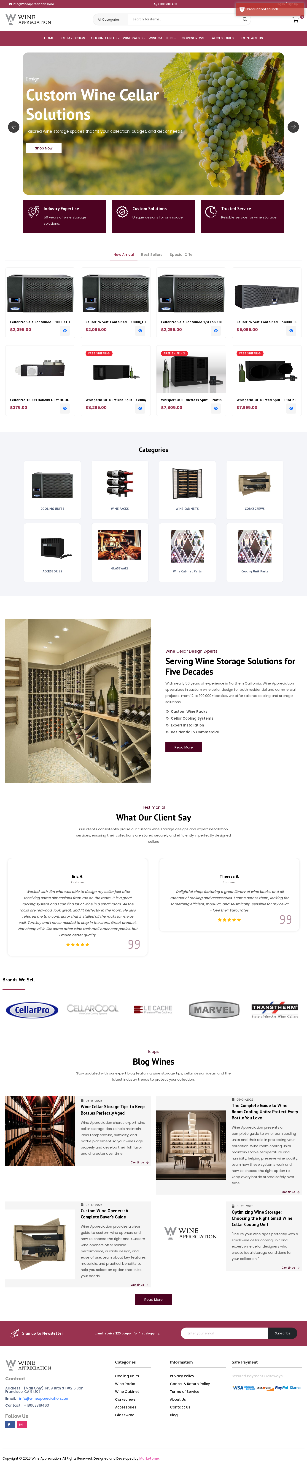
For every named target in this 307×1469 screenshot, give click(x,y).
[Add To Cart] (65, 331)
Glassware (124, 1415)
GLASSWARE (120, 568)
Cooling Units (127, 1376)
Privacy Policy (182, 1376)
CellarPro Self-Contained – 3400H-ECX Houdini (267, 322)
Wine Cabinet (127, 1392)
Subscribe (283, 1333)
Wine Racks (125, 1384)
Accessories (125, 1408)
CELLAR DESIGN (73, 38)
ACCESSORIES (223, 38)
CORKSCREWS (193, 38)
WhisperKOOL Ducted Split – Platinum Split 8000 (267, 400)
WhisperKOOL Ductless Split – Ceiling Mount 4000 (116, 400)
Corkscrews (125, 1400)
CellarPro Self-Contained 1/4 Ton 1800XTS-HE (191, 322)
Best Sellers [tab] (151, 254)
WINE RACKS (133, 38)
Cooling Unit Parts (254, 571)
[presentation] (13, 127)
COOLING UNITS (103, 38)
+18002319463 (165, 4)
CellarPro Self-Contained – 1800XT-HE (40, 322)
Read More (184, 747)
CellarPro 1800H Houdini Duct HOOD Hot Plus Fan (40, 400)
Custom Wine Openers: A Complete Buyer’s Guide (114, 1214)
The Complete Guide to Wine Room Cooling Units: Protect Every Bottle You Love (265, 1112)
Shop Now (43, 148)
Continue (139, 1163)
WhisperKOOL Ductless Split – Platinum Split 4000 (191, 400)
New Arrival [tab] (123, 254)
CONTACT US (252, 38)
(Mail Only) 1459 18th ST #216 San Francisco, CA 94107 (44, 1390)
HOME (49, 38)
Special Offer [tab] (182, 254)
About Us (178, 1400)
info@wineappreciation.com (31, 4)
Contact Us (180, 1408)
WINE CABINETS (161, 38)
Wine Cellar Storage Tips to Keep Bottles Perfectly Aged (112, 1111)
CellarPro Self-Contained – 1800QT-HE (116, 322)
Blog (174, 1415)
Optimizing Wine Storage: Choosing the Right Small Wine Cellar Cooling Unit (262, 1219)
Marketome (149, 1459)
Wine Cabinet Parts (187, 571)
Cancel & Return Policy (190, 1384)
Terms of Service (184, 1392)
